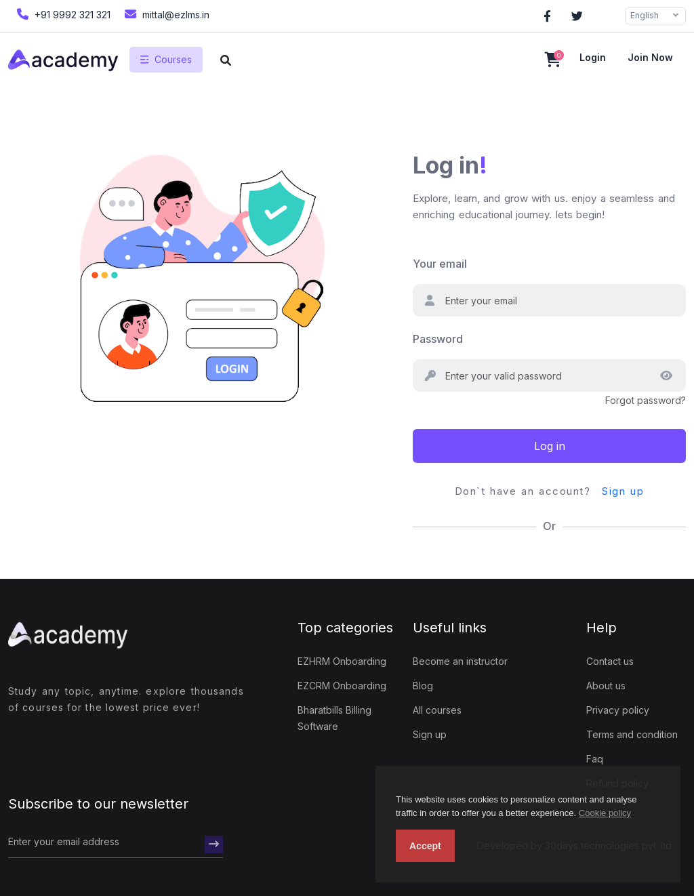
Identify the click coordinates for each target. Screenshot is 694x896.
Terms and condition (632, 734)
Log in (549, 446)
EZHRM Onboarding (342, 661)
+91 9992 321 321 (62, 14)
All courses (437, 710)
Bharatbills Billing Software (334, 718)
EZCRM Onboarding (342, 685)
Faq (594, 759)
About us (606, 685)
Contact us (610, 661)
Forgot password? (645, 400)
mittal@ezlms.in (165, 14)
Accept (425, 845)
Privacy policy (617, 710)
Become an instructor (460, 661)
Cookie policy (605, 813)
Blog (423, 685)
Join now (650, 57)
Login (592, 57)
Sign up (623, 491)
